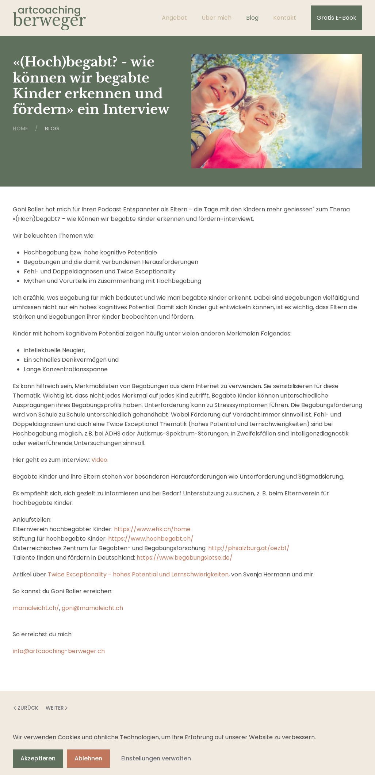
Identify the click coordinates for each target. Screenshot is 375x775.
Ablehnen (88, 758)
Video (99, 460)
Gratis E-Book (336, 18)
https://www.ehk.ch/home (152, 529)
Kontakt (284, 18)
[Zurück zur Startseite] (49, 17)
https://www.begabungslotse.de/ (185, 557)
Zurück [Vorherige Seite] (26, 707)
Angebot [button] (174, 18)
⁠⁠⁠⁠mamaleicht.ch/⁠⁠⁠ (36, 608)
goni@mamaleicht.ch (92, 608)
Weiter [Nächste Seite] (57, 707)
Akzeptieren (38, 758)
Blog (252, 18)
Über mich (216, 18)
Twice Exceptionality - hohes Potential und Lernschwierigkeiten (138, 574)
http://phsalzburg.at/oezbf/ (249, 548)
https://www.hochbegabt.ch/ (151, 538)
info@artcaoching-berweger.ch (59, 651)
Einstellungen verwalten (156, 758)
